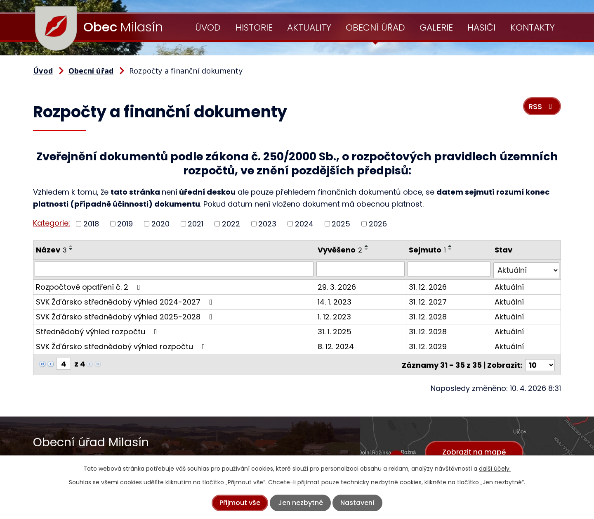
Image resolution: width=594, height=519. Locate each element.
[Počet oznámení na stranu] (540, 363)
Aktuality (309, 27)
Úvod (208, 27)
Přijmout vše (239, 502)
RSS (541, 108)
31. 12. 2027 (428, 300)
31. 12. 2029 (428, 345)
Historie (254, 27)
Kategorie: (51, 223)
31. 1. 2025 (335, 330)
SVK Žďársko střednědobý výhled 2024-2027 (126, 300)
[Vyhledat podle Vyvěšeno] (361, 269)
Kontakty (532, 27)
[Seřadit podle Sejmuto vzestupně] (450, 246)
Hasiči (481, 27)
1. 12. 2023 (334, 315)
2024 (304, 224)
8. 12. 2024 (336, 345)
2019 (125, 224)
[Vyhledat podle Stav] (526, 269)
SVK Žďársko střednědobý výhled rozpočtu (122, 345)
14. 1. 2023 (335, 300)
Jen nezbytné (300, 502)
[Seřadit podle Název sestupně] (71, 249)
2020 (160, 224)
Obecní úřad (375, 27)
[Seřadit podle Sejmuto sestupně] (450, 249)
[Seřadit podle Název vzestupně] (71, 246)
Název (51, 250)
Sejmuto (427, 250)
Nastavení (357, 502)
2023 (267, 224)
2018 (91, 224)
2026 (378, 224)
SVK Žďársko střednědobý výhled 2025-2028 (126, 315)
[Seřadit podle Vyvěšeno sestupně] (367, 249)
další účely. (495, 468)
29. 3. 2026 (337, 286)
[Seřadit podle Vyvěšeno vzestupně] (367, 246)
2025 (341, 224)
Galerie (436, 27)
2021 (195, 224)
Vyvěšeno (340, 250)
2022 (231, 224)
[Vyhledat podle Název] (174, 269)
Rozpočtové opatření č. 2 (90, 286)
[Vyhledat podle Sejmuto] (449, 269)
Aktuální (509, 286)
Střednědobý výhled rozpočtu (98, 330)
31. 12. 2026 (428, 286)
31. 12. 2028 (428, 315)
